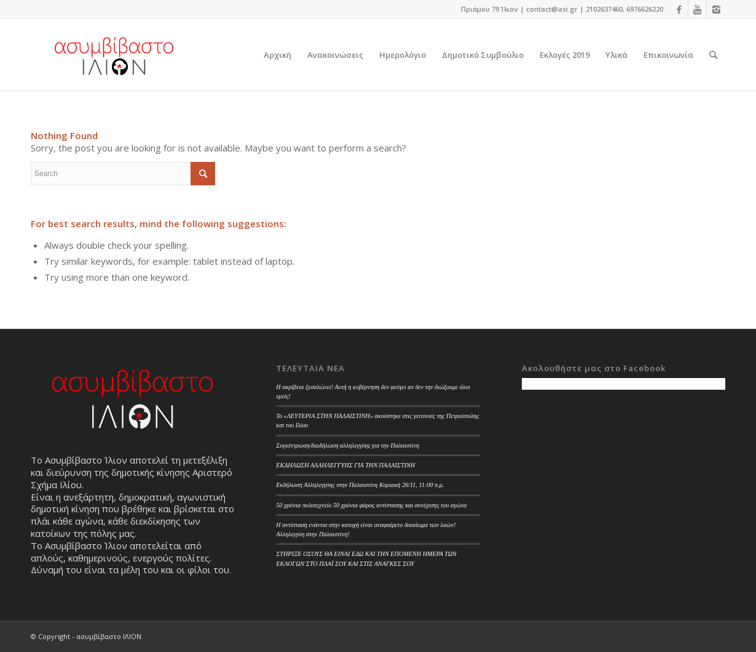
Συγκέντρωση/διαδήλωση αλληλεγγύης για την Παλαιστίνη (347, 445)
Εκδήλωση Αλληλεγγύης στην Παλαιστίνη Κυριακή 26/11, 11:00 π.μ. (360, 484)
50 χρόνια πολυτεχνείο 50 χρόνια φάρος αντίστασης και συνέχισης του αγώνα (371, 505)
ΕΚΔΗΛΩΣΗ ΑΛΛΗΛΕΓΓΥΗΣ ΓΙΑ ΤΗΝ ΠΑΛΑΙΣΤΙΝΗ (345, 465)
